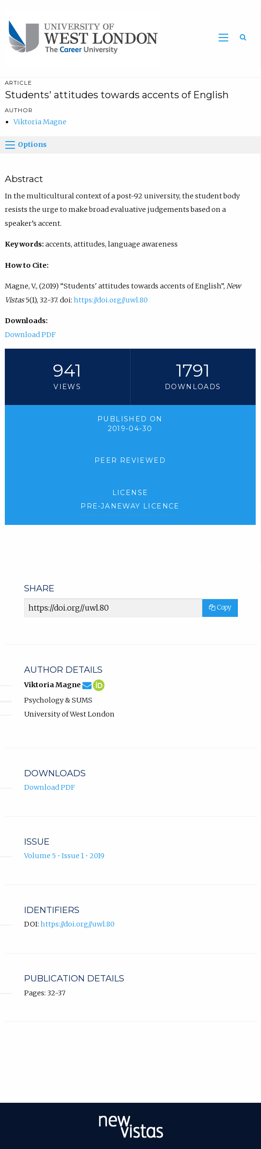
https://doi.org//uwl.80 (111, 300)
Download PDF (30, 334)
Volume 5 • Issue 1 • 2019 (64, 855)
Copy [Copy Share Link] (220, 607)
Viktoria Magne (39, 122)
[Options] (10, 145)
